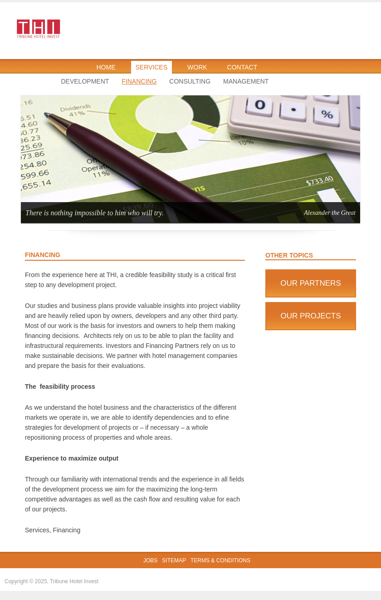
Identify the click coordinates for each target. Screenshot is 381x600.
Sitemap (174, 560)
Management (246, 81)
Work (197, 67)
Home (106, 67)
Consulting (189, 81)
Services (152, 67)
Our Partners (310, 283)
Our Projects (310, 316)
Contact (242, 67)
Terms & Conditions (220, 560)
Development (85, 81)
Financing (139, 81)
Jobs (150, 560)
